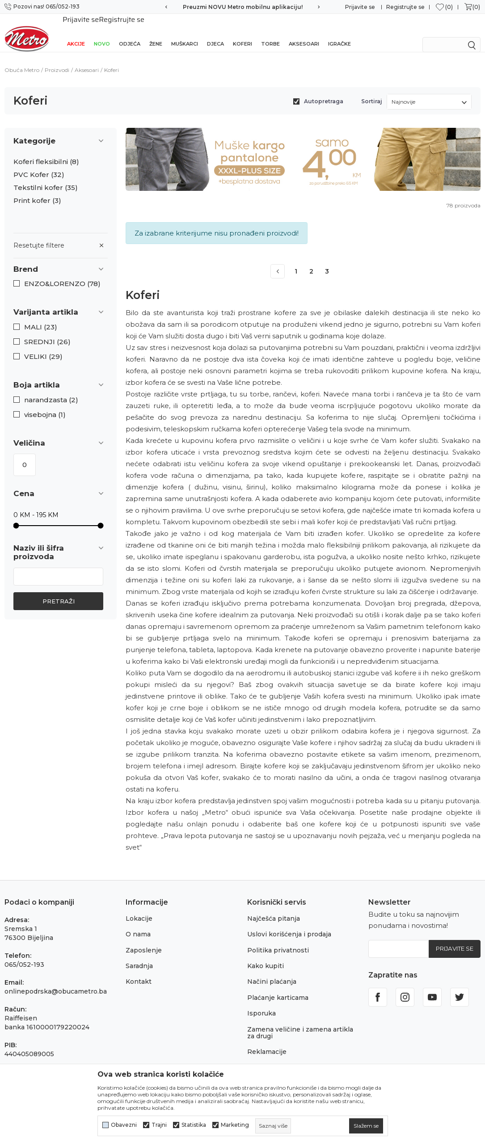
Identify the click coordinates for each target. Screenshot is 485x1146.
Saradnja (139, 956)
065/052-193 (24, 955)
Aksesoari (304, 32)
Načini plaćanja (271, 972)
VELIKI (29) (43, 347)
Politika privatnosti (278, 940)
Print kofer (37, 191)
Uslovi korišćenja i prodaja (289, 924)
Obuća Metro (21, 60)
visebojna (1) (45, 405)
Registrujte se (405, 7)
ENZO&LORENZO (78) (62, 274)
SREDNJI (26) (47, 332)
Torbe (270, 32)
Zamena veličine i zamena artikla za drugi (300, 1022)
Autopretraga (323, 91)
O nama (138, 924)
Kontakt (139, 972)
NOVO (102, 32)
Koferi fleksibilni (46, 152)
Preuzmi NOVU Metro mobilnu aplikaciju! (243, 7)
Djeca (215, 32)
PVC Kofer (38, 165)
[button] (60, 259)
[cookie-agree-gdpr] (366, 1125)
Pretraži (58, 591)
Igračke (339, 32)
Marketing (235, 1125)
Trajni (159, 1125)
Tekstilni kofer (45, 178)
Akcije (76, 32)
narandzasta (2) (51, 390)
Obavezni (124, 1125)
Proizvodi (57, 60)
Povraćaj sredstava (277, 1058)
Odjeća (129, 32)
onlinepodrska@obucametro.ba (55, 981)
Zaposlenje (144, 940)
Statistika (193, 1125)
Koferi (242, 32)
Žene (155, 32)
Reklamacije (267, 1042)
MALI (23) (40, 317)
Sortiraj (371, 91)
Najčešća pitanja (273, 909)
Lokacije (139, 909)
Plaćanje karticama (277, 988)
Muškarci (184, 32)
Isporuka (261, 1003)
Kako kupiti (265, 956)
